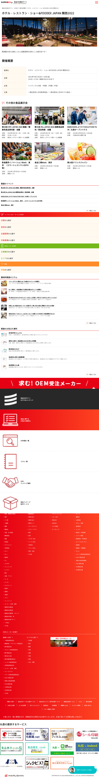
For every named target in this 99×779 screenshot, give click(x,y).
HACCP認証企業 (80, 557)
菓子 (6, 573)
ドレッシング (8, 567)
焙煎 (29, 535)
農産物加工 (31, 514)
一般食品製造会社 (9, 640)
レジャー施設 (79, 535)
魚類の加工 (31, 520)
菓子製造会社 (8, 653)
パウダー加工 (32, 539)
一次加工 (7, 623)
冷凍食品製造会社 (9, 665)
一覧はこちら (92, 211)
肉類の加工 (31, 517)
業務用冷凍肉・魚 (9, 616)
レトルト (7, 570)
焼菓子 (6, 591)
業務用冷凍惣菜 (9, 610)
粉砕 (29, 532)
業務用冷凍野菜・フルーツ (12, 613)
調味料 (6, 557)
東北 (29, 643)
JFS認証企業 (79, 567)
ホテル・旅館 (79, 523)
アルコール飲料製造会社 (11, 650)
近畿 (29, 653)
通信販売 (78, 526)
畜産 (6, 539)
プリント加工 (32, 548)
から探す (6, 220)
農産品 (6, 529)
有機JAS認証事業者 (81, 560)
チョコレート (8, 585)
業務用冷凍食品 (9, 607)
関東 (29, 647)
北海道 (30, 640)
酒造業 (77, 545)
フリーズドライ (32, 526)
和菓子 (6, 588)
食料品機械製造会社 (10, 659)
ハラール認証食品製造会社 (83, 554)
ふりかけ (7, 563)
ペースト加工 (32, 542)
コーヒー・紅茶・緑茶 (11, 604)
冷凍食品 (7, 548)
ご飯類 (6, 523)
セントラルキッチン (81, 542)
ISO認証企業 (79, 570)
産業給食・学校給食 (81, 539)
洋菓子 (6, 595)
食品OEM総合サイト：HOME (10, 8)
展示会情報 (23, 8)
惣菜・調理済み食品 (10, 514)
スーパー (78, 514)
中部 (29, 650)
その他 (6, 626)
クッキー (7, 582)
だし (6, 560)
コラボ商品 (55, 526)
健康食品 (7, 535)
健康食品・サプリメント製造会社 (14, 643)
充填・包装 (31, 551)
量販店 (77, 517)
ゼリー (6, 551)
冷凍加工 (30, 545)
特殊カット (31, 523)
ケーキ (6, 579)
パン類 (6, 520)
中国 (29, 656)
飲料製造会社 (8, 647)
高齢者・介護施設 (81, 548)
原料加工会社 (8, 656)
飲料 (6, 517)
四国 (29, 659)
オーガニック (55, 529)
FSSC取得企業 (80, 563)
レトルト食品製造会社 (11, 662)
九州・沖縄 (31, 662)
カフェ (77, 551)
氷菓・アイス (8, 576)
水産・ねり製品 (9, 532)
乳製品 (6, 542)
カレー (6, 554)
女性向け (54, 523)
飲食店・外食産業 (81, 532)
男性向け (54, 520)
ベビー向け (55, 517)
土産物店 (78, 520)
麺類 (6, 526)
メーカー (78, 529)
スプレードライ (32, 529)
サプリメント (8, 545)
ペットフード (8, 601)
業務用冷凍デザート (10, 619)
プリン (6, 598)
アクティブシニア (57, 514)
